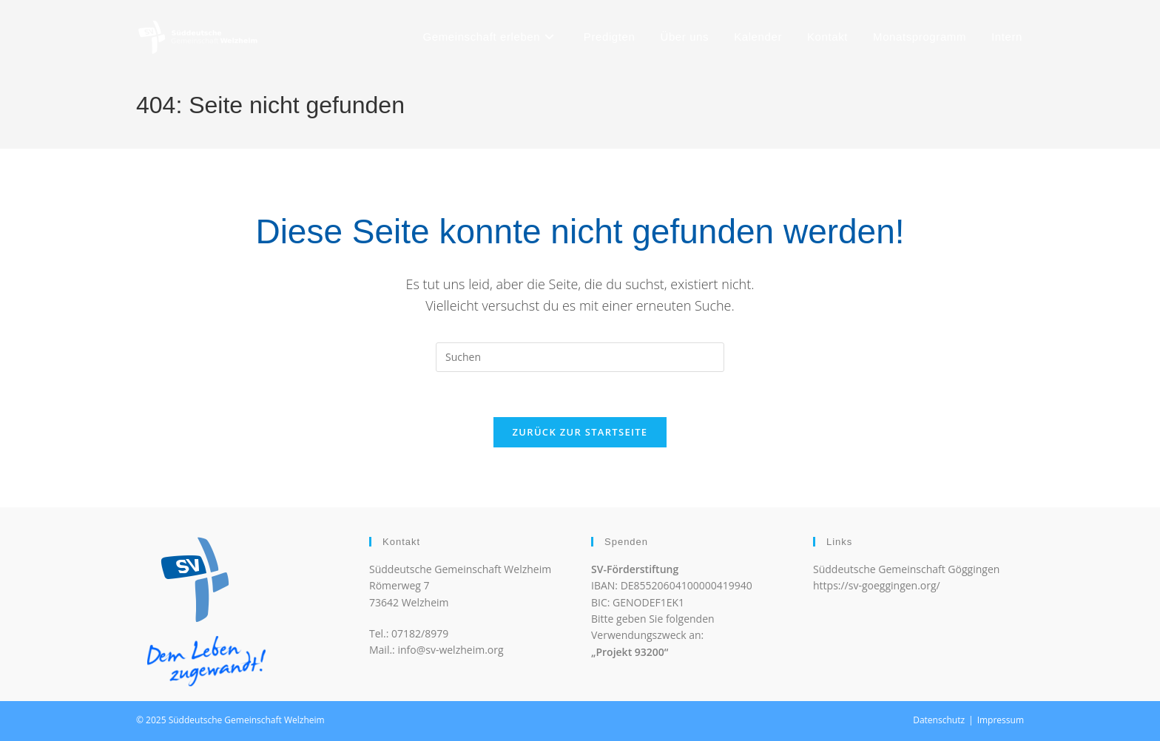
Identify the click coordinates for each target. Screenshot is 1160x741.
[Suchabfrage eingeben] (580, 357)
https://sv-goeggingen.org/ (876, 585)
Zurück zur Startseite (580, 432)
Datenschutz (939, 720)
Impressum (1000, 720)
